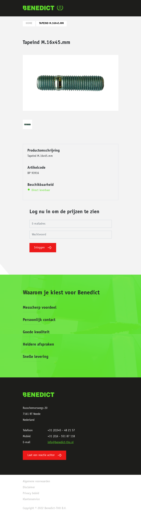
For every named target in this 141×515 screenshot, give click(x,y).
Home (29, 23)
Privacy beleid (31, 493)
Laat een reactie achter (44, 455)
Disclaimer (29, 487)
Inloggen (43, 247)
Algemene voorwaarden (36, 481)
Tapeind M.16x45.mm (51, 23)
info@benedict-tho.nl (61, 442)
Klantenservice (31, 499)
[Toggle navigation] (114, 8)
